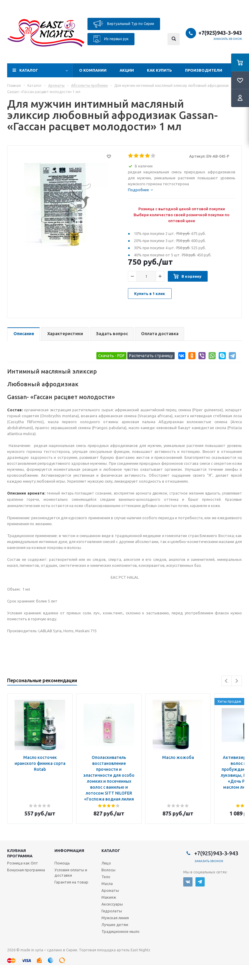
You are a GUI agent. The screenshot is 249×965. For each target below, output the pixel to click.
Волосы (108, 870)
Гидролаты (111, 911)
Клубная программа (19, 853)
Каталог (28, 70)
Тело (105, 877)
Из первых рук (111, 39)
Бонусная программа (26, 870)
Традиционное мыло (120, 931)
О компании (93, 70)
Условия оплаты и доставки (70, 872)
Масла (107, 883)
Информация (69, 850)
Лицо (106, 863)
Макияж (108, 897)
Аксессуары (112, 904)
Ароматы (110, 890)
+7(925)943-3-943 (220, 32)
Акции (127, 70)
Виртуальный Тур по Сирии (123, 24)
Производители (203, 70)
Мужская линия (115, 918)
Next (237, 681)
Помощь (62, 863)
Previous (226, 681)
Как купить (159, 70)
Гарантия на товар (71, 882)
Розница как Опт (22, 863)
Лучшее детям (114, 924)
